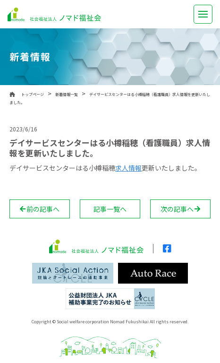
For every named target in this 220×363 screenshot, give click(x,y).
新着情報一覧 (66, 94)
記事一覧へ (110, 209)
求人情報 (128, 168)
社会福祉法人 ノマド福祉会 (54, 14)
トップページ (32, 94)
